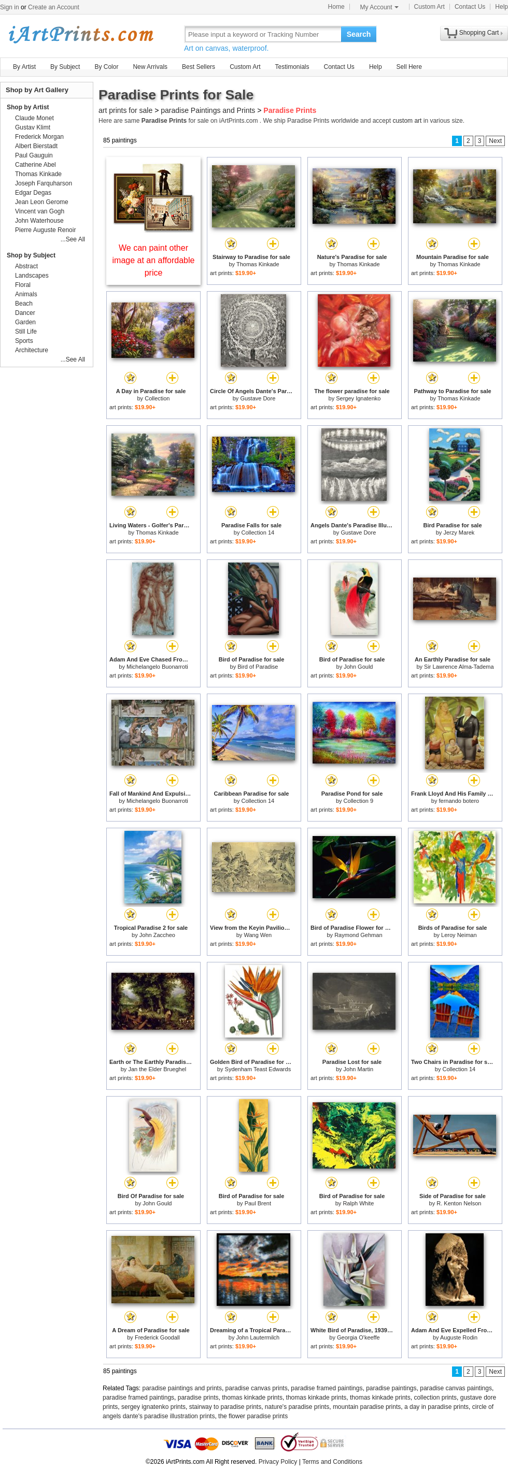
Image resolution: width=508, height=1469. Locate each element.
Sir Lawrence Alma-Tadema (459, 667)
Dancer (25, 312)
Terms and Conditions (332, 1461)
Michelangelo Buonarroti (157, 667)
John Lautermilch (257, 1337)
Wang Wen (258, 935)
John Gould (358, 667)
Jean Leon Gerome (41, 202)
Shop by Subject (31, 255)
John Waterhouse (39, 220)
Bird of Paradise (257, 667)
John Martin (358, 1069)
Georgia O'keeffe (358, 1337)
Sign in (9, 7)
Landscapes (32, 275)
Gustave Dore (257, 398)
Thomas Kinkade (257, 264)
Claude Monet (34, 118)
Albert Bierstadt (36, 146)
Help (501, 6)
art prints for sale (125, 110)
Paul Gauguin (34, 155)
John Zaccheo (157, 935)
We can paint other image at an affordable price (153, 260)
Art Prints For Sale (80, 34)
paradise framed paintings (326, 1388)
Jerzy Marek (458, 532)
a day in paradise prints (436, 1406)
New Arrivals (150, 66)
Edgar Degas (33, 192)
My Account (379, 7)
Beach (24, 303)
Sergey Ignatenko (358, 398)
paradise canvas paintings (456, 1388)
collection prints (435, 1397)
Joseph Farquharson (43, 183)
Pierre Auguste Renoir (45, 230)
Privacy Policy (278, 1461)
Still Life (26, 331)
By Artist (24, 66)
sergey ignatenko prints (153, 1406)
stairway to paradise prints (225, 1406)
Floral (23, 285)
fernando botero (459, 801)
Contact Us (470, 6)
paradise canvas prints (256, 1388)
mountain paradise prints (367, 1406)
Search (359, 34)
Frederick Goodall (157, 1337)
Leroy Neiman (458, 935)
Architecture (31, 350)
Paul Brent (258, 1203)
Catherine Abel (35, 164)
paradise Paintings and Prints (208, 110)
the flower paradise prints (253, 1416)
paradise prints (198, 1397)
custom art (406, 120)
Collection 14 (258, 532)
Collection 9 (358, 801)
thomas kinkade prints (252, 1397)
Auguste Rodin (458, 1337)
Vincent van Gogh (39, 211)
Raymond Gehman (358, 935)
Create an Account (53, 7)
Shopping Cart (479, 32)
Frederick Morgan (39, 136)
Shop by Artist (28, 107)
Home (336, 6)
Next (495, 141)
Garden (25, 322)
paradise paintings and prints (182, 1388)
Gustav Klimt (32, 127)
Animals (26, 294)
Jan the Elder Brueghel (157, 1069)
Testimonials (292, 66)
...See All (73, 239)
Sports (24, 340)
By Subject (65, 66)
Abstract (26, 266)
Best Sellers (198, 66)
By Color (106, 66)
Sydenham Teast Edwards (258, 1069)
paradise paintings (391, 1388)
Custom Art (429, 6)
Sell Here (409, 66)
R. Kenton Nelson (458, 1203)
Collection (157, 398)
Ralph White (358, 1203)
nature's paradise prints (297, 1406)
